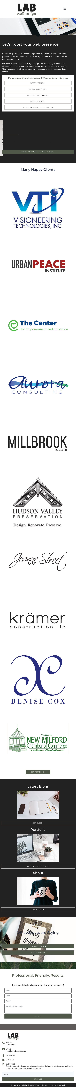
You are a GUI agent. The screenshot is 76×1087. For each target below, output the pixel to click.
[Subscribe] (3, 1064)
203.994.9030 (11, 1045)
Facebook (10, 1055)
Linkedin (10, 1060)
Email (8, 1049)
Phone (9, 1042)
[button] (38, 152)
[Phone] (3, 1043)
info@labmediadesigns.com (16, 1051)
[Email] (3, 1049)
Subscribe (10, 1064)
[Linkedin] (3, 1060)
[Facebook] (3, 1055)
